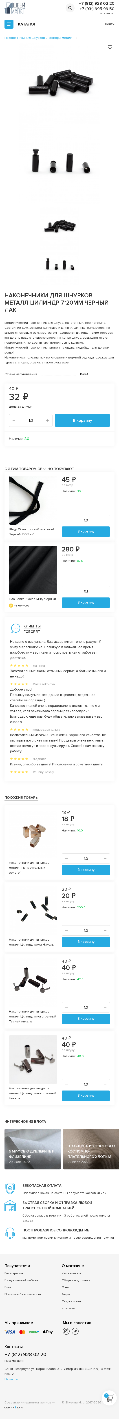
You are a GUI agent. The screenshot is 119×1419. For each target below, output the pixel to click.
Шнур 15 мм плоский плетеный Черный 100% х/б (32, 531)
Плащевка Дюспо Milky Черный (32, 599)
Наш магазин (106, 13)
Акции (66, 1294)
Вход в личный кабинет (22, 1280)
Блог (7, 1287)
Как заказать (71, 1273)
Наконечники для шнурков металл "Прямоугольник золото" (29, 868)
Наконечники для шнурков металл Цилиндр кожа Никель (31, 942)
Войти (110, 24)
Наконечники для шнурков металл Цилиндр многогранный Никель (32, 1093)
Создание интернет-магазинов (27, 1402)
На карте (11, 1379)
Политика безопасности (22, 1294)
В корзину (82, 420)
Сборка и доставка (76, 1280)
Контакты (68, 1308)
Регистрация (13, 1273)
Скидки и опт (71, 1301)
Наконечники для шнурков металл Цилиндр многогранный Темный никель (32, 1016)
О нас (66, 1287)
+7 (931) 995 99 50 (97, 8)
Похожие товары (21, 797)
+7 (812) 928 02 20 (97, 3)
